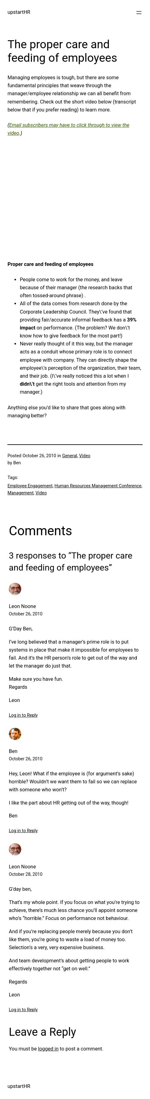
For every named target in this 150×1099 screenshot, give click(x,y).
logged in (48, 1049)
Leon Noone (22, 606)
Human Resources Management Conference (97, 486)
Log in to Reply (23, 715)
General (69, 455)
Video (84, 455)
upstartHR (18, 12)
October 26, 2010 (25, 614)
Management (20, 493)
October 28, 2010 (25, 874)
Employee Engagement (30, 486)
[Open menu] (139, 12)
